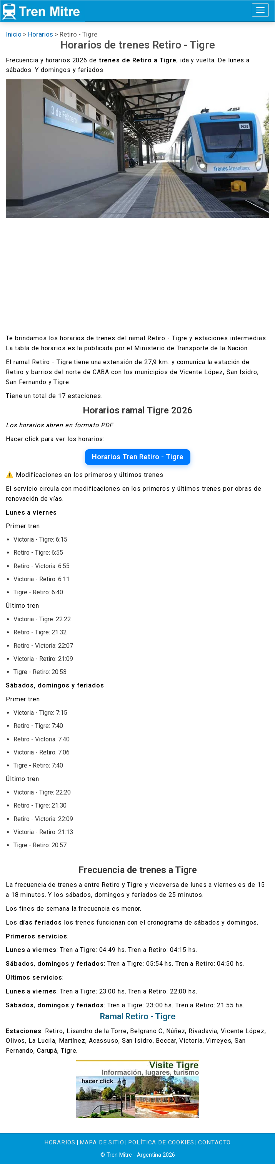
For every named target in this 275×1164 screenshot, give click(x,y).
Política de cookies (161, 1142)
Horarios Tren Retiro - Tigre (137, 457)
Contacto (214, 1142)
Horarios (59, 1142)
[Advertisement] (137, 275)
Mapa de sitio (102, 1142)
